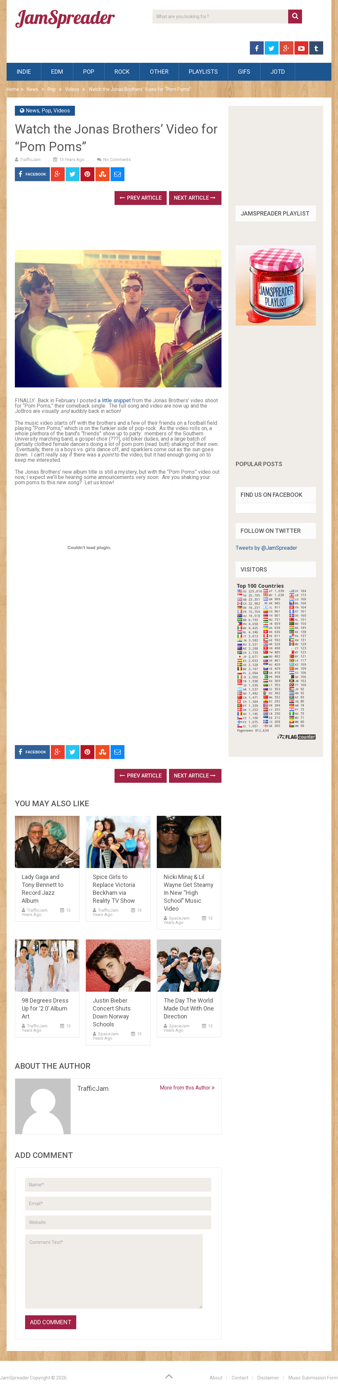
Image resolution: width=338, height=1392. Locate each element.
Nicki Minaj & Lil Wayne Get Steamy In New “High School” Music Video (189, 892)
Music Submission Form (313, 1377)
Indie (24, 71)
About (216, 1377)
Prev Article (140, 198)
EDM (57, 71)
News (32, 89)
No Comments (117, 159)
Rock (122, 71)
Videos (72, 89)
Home (13, 89)
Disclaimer (268, 1377)
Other (159, 71)
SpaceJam (179, 918)
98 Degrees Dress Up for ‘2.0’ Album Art (45, 1008)
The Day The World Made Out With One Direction (189, 1008)
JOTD (277, 71)
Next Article (195, 198)
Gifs (244, 71)
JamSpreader (14, 1377)
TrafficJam (30, 159)
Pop (88, 71)
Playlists (203, 71)
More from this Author (187, 1088)
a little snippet (114, 400)
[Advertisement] (135, 230)
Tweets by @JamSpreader (266, 548)
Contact (240, 1377)
